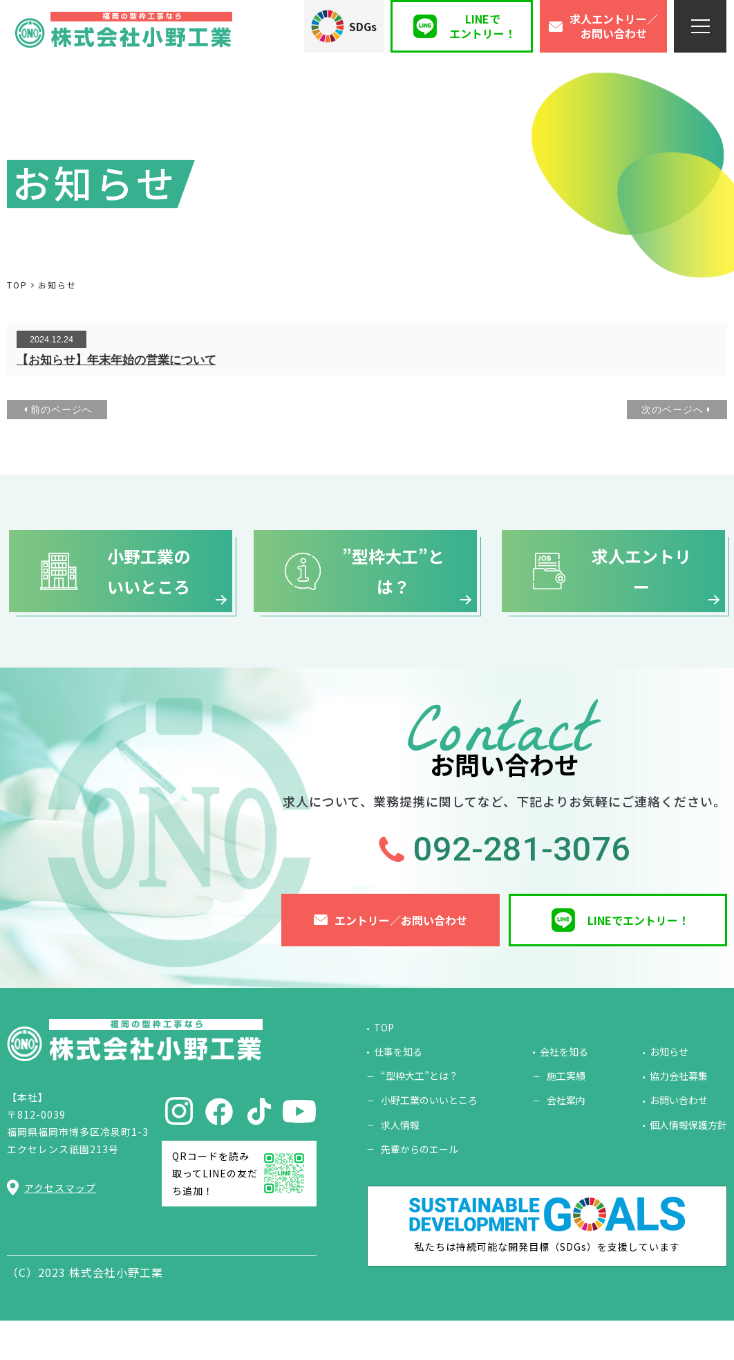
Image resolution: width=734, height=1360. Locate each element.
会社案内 (566, 1139)
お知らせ (669, 1091)
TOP (384, 1067)
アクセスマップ (60, 1227)
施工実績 (566, 1115)
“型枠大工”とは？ (419, 1115)
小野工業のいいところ (429, 1139)
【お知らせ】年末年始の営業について (116, 360)
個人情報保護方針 (688, 1164)
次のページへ (672, 409)
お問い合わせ (679, 1139)
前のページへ (61, 409)
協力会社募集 (679, 1115)
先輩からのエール (419, 1188)
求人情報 (400, 1164)
